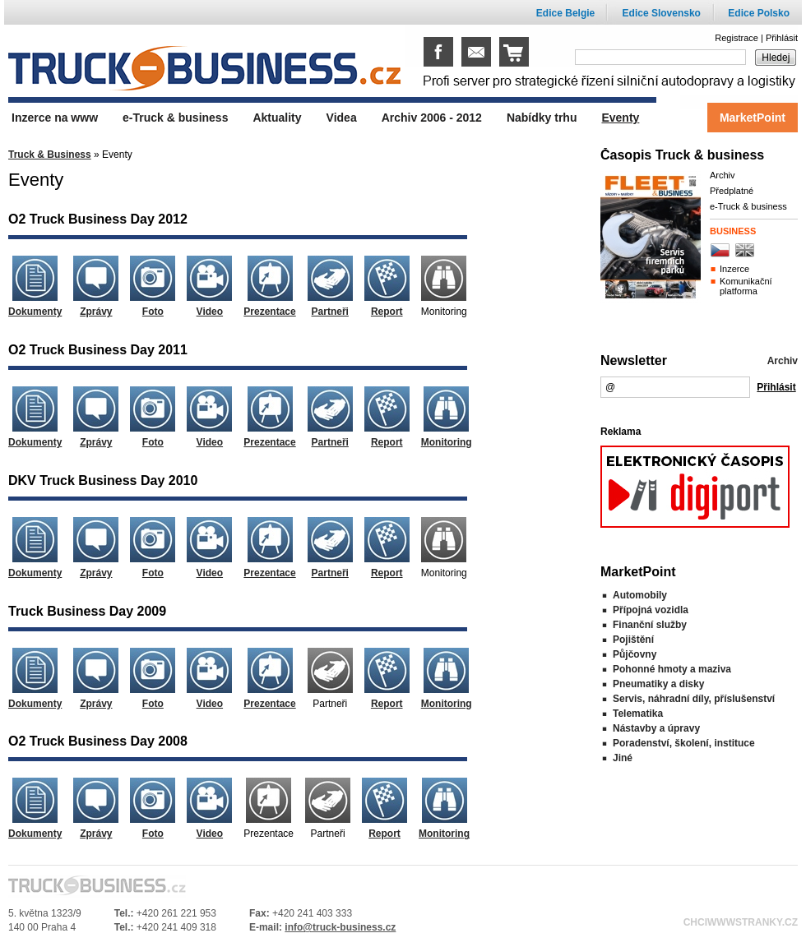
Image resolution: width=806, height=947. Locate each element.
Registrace (736, 38)
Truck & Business (49, 154)
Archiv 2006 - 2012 (432, 117)
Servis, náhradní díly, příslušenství (694, 698)
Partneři (330, 311)
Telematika (638, 713)
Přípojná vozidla (650, 610)
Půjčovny (634, 654)
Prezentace (269, 311)
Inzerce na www (55, 117)
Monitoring (446, 442)
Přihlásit (782, 38)
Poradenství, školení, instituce (684, 743)
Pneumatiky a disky (658, 684)
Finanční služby (650, 625)
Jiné (622, 758)
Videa (342, 117)
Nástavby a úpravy (656, 728)
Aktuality (276, 117)
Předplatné (731, 191)
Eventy (620, 117)
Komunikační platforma (746, 286)
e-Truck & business (748, 206)
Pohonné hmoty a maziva (672, 669)
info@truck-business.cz (340, 927)
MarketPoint (752, 117)
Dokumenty (35, 311)
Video (210, 311)
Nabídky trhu (542, 117)
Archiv (722, 175)
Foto (153, 311)
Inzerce (734, 269)
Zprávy (96, 311)
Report (387, 311)
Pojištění (633, 639)
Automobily (640, 595)
